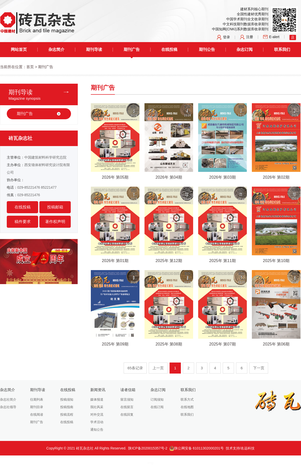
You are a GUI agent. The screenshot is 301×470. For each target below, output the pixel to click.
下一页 (258, 368)
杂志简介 (56, 49)
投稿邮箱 (55, 207)
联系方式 (187, 399)
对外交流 (96, 414)
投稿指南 (66, 407)
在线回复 (126, 414)
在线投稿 (169, 49)
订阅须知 (157, 399)
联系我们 (282, 49)
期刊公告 (207, 49)
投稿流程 (66, 414)
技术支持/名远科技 (240, 448)
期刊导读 (94, 49)
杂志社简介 (8, 399)
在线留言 (126, 407)
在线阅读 (36, 414)
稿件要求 (23, 221)
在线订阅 (157, 407)
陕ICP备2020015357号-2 (147, 448)
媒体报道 (96, 399)
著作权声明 (55, 221)
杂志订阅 (245, 49)
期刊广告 (132, 49)
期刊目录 (36, 407)
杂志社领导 (8, 407)
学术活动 (96, 422)
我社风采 (96, 407)
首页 (30, 67)
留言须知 (126, 399)
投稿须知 (66, 399)
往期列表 (36, 399)
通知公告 (96, 429)
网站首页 (19, 49)
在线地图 (187, 407)
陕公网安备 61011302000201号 (196, 448)
